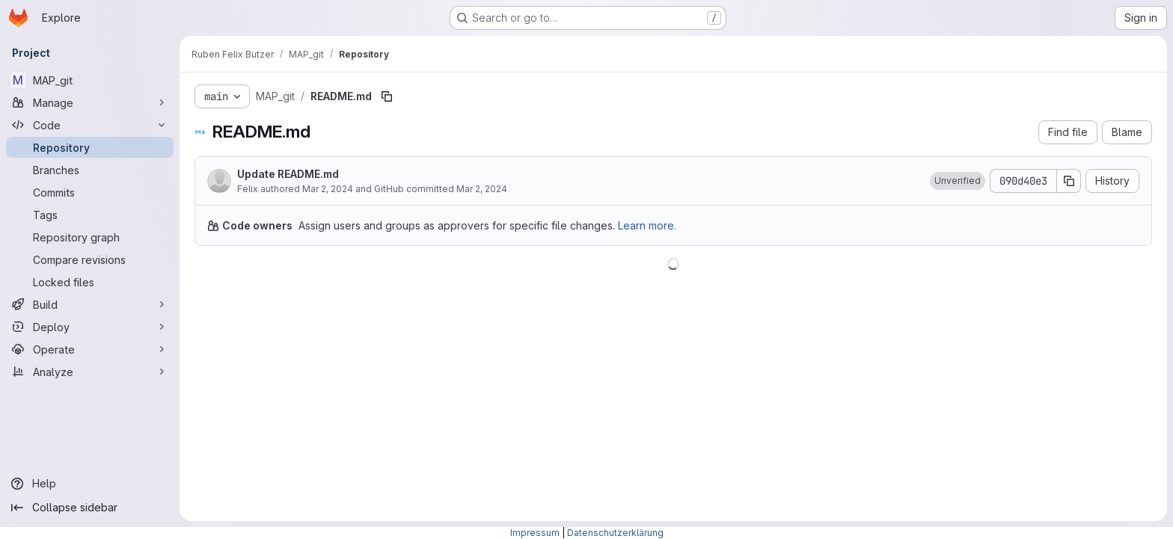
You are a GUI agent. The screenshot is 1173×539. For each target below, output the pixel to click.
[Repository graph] (90, 237)
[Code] (90, 124)
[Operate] (90, 349)
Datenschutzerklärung (615, 532)
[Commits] (90, 192)
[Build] (90, 304)
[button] (957, 181)
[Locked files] (90, 281)
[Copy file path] (387, 96)
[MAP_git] (90, 80)
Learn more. (647, 225)
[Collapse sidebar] (90, 507)
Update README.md (288, 173)
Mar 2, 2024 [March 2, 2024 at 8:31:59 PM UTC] (327, 188)
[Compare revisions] (90, 259)
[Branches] (90, 169)
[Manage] (90, 102)
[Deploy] (90, 326)
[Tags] (90, 214)
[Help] (90, 483)
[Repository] (90, 147)
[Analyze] (90, 371)
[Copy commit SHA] (1069, 181)
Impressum (535, 532)
